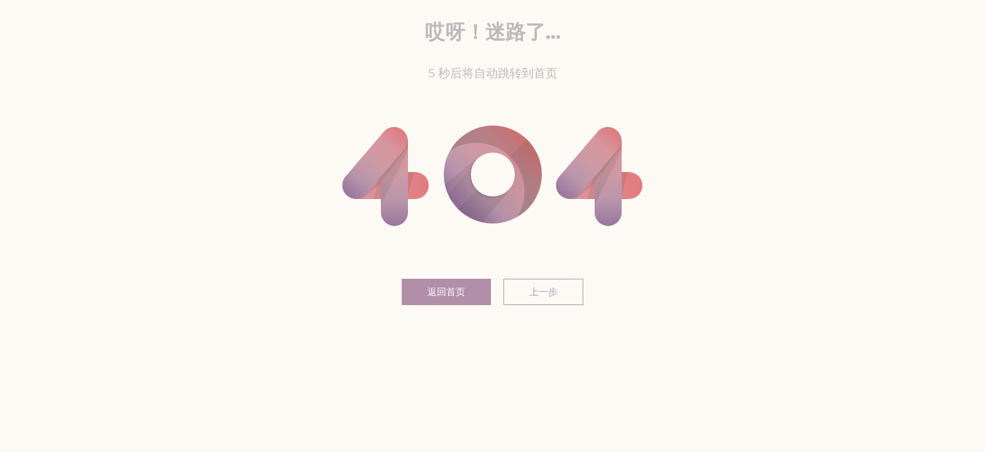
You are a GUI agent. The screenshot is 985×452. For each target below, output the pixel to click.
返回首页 (446, 292)
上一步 (543, 292)
